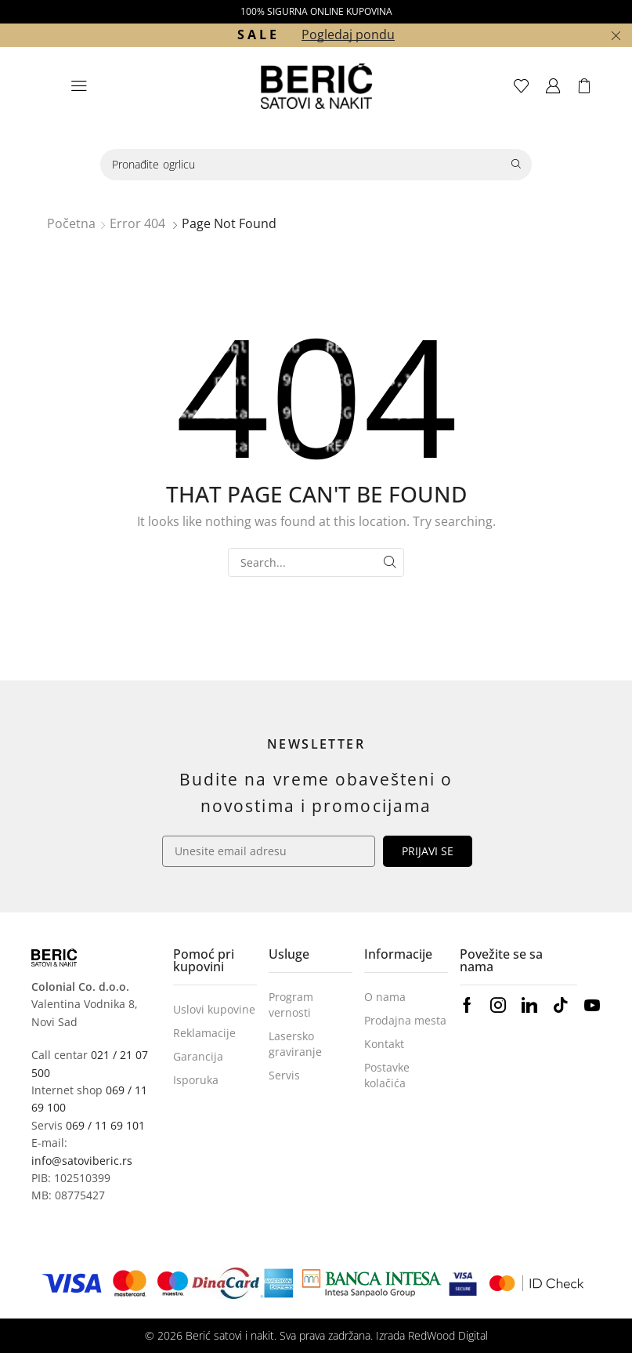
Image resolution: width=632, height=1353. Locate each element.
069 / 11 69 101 (105, 1125)
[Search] (516, 164)
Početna (71, 223)
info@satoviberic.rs (81, 1160)
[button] (79, 86)
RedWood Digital (448, 1335)
